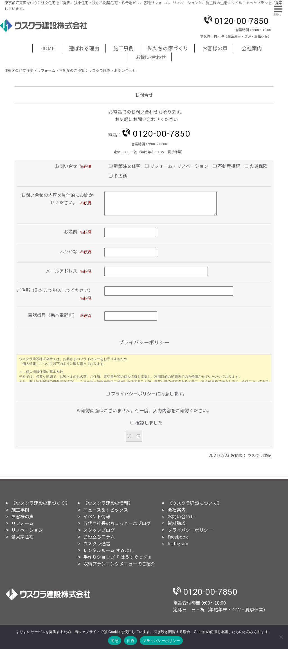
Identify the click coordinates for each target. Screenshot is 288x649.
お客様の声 (215, 48)
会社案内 (252, 48)
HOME (47, 48)
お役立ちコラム (99, 536)
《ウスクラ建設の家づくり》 (40, 502)
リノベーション (27, 529)
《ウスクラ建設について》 (195, 502)
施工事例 (123, 48)
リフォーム (22, 523)
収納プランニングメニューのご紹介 (119, 563)
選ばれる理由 (84, 48)
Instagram (178, 543)
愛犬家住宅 (22, 536)
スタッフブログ (99, 529)
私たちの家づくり (168, 48)
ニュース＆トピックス (105, 509)
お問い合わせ (151, 56)
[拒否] (281, 637)
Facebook (178, 536)
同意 (114, 641)
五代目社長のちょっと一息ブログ (117, 523)
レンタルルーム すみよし (108, 550)
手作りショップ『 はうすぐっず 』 (118, 556)
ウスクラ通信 (96, 543)
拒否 (130, 641)
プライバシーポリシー (190, 529)
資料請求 (177, 523)
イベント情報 (96, 516)
